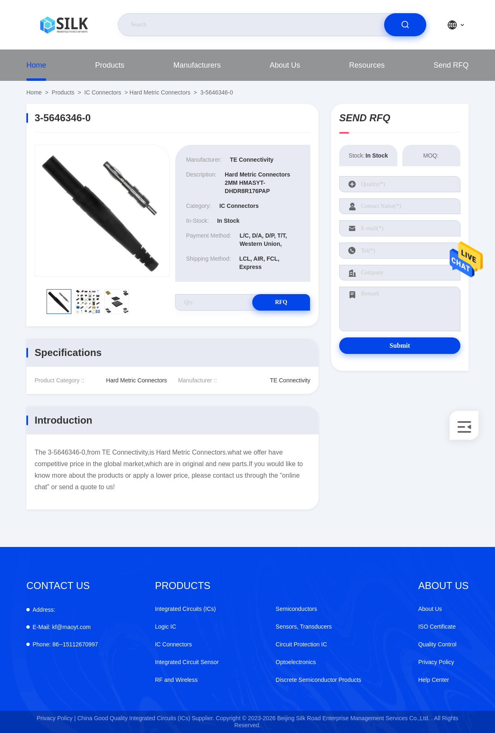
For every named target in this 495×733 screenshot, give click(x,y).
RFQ (281, 302)
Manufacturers (197, 65)
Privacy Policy (436, 662)
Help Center (433, 679)
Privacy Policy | (56, 718)
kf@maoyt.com (62, 627)
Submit (399, 345)
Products (109, 65)
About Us (285, 65)
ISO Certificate (437, 626)
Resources (367, 65)
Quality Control (437, 644)
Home (36, 65)
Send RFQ (451, 65)
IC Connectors (102, 92)
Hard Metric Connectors (159, 92)
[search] (405, 24)
